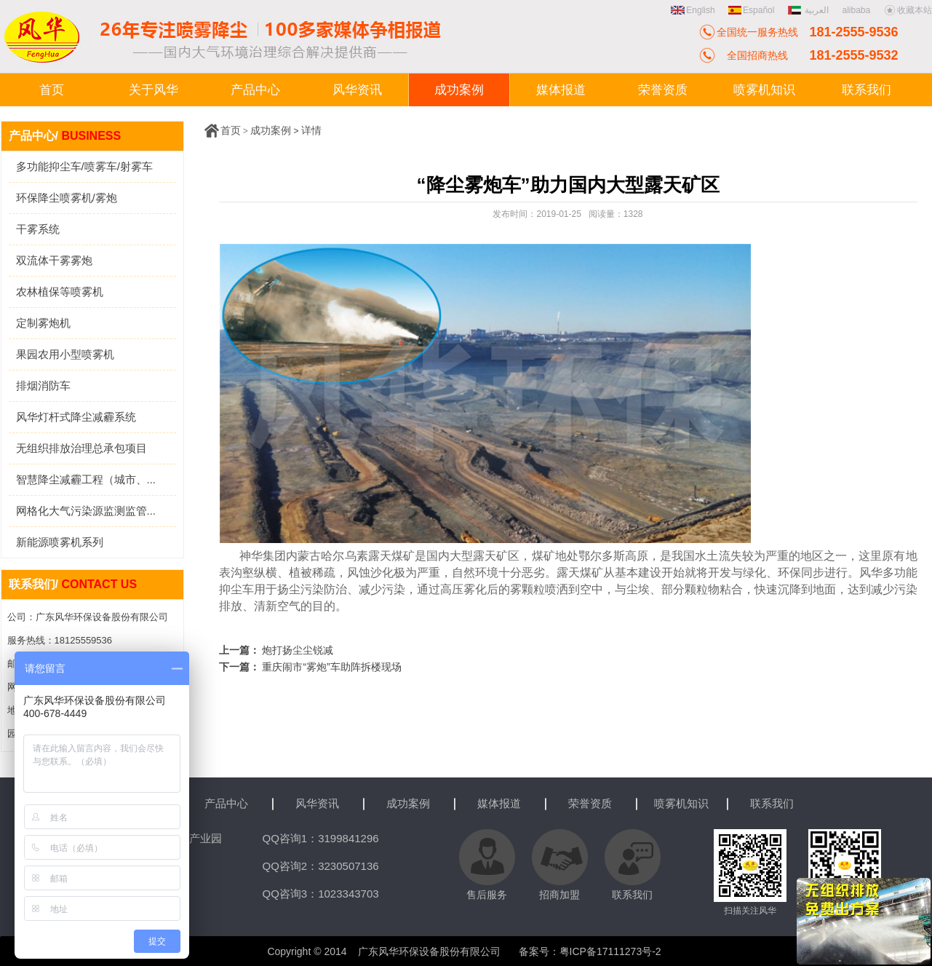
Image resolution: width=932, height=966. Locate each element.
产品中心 (226, 803)
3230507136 (348, 866)
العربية (810, 10)
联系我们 (772, 803)
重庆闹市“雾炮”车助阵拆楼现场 (331, 667)
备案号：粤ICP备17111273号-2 (590, 951)
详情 (311, 130)
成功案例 (270, 130)
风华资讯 (317, 803)
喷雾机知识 (681, 803)
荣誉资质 (590, 803)
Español (751, 10)
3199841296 (348, 838)
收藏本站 (908, 10)
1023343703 (348, 893)
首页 (230, 130)
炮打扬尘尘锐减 (297, 650)
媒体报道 (499, 803)
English (692, 10)
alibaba (856, 10)
